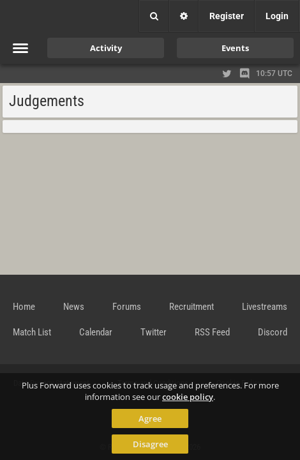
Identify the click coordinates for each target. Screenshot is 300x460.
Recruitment (191, 306)
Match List (32, 332)
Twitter (153, 332)
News (73, 306)
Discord (272, 332)
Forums (126, 306)
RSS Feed (212, 332)
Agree (150, 418)
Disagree (150, 444)
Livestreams (264, 306)
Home (24, 306)
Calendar (95, 332)
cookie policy (187, 396)
